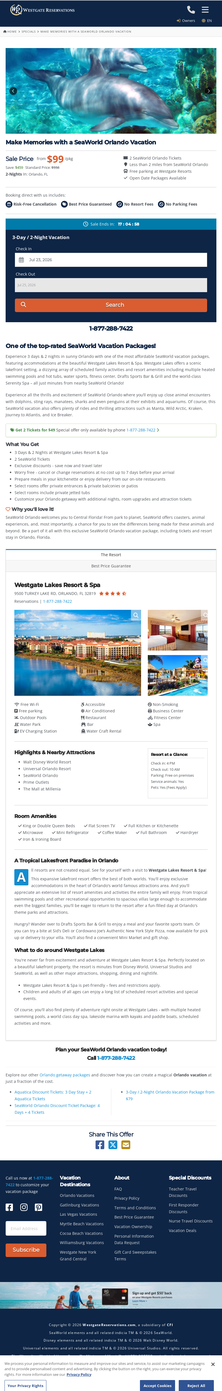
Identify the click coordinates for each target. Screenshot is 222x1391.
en (207, 20)
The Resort (111, 554)
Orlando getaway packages (65, 1075)
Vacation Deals (182, 1230)
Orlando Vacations (77, 1195)
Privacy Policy (126, 1198)
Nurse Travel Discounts (191, 1221)
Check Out (25, 274)
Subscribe (26, 1250)
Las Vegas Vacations (78, 1214)
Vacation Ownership (133, 1226)
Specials (29, 31)
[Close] (213, 1378)
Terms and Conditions (135, 1207)
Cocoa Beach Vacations (81, 1233)
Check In (24, 248)
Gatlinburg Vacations (79, 1205)
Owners (187, 20)
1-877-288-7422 (140, 430)
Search (72, 305)
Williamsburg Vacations (82, 1242)
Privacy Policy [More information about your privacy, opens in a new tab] (79, 1388)
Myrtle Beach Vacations (82, 1223)
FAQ (118, 1189)
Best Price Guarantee (111, 566)
